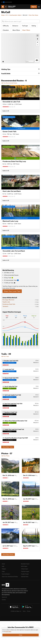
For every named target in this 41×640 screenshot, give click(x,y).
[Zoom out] (37, 45)
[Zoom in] (37, 42)
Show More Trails (8, 447)
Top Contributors (6, 574)
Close (20, 635)
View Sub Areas (33, 15)
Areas (3, 15)
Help (3, 566)
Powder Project (25, 574)
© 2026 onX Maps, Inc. (16, 611)
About (3, 564)
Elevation (6, 30)
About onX (4, 597)
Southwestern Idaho (15, 15)
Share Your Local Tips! (12, 291)
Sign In (34, 6)
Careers (4, 599)
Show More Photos (8, 554)
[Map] (20, 48)
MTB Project (24, 566)
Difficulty (6, 26)
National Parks (24, 576)
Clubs (3, 571)
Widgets (4, 569)
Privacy (28, 611)
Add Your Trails (5, 356)
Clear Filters (26, 30)
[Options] (37, 60)
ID (7, 15)
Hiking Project (24, 569)
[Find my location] (37, 39)
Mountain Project (25, 564)
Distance (15, 26)
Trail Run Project (25, 571)
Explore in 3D (6, 110)
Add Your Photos (5, 456)
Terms (24, 611)
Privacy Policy (8, 631)
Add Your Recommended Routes (9, 83)
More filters (16, 30)
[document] (20, 632)
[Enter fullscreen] (37, 35)
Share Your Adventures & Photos (10, 576)
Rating (34, 26)
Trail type (25, 26)
